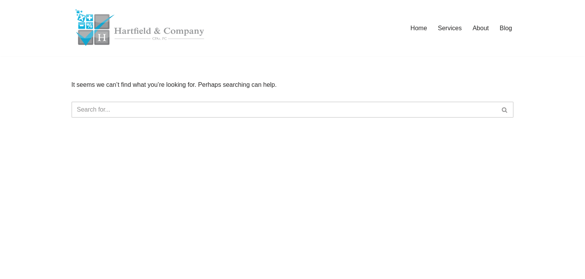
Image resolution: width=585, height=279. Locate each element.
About (480, 28)
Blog (506, 28)
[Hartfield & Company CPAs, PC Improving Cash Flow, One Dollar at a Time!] (139, 28)
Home (418, 28)
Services (450, 28)
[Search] (283, 110)
